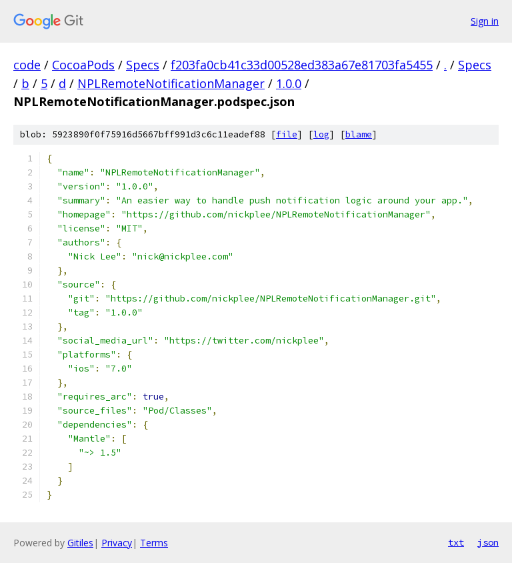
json (488, 542)
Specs (142, 65)
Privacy (116, 542)
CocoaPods (83, 65)
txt (456, 542)
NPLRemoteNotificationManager (171, 83)
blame (358, 134)
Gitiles (80, 542)
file (286, 134)
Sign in (485, 21)
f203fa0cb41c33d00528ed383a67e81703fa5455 (302, 65)
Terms (154, 542)
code (27, 65)
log (321, 134)
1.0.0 (288, 83)
